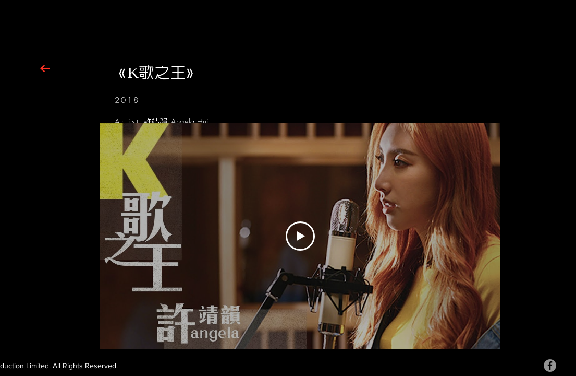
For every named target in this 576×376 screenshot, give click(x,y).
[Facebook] (550, 365)
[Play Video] (299, 236)
